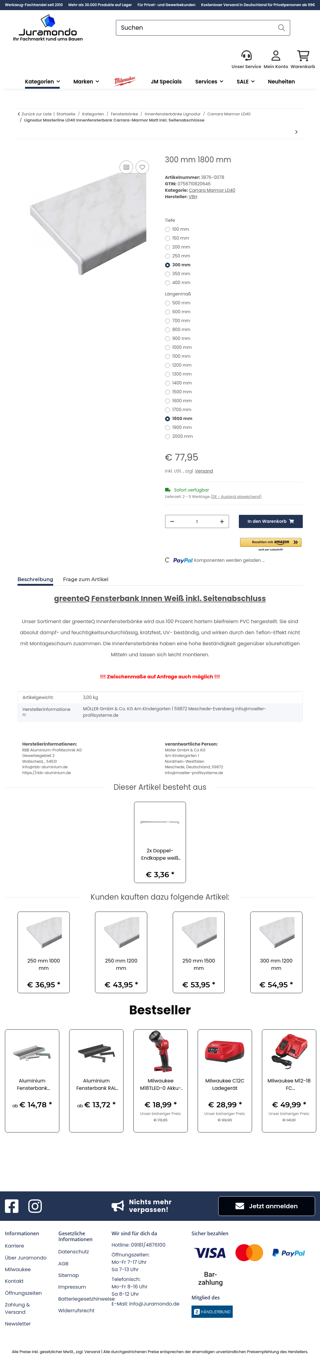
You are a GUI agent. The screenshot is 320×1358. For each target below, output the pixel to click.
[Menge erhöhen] (222, 521)
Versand (204, 471)
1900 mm (182, 427)
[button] (246, 60)
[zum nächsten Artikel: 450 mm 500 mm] (296, 132)
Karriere (14, 1245)
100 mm (180, 229)
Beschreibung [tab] (35, 579)
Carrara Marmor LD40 (212, 190)
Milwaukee (18, 1269)
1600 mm (182, 401)
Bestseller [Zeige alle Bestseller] (160, 1011)
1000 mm (182, 347)
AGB (63, 1263)
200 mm (181, 247)
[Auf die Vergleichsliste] (126, 167)
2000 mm (182, 436)
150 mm (180, 238)
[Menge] (197, 521)
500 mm (181, 303)
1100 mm (181, 356)
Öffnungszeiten (23, 1293)
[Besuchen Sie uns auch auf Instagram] (35, 1206)
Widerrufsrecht (76, 1310)
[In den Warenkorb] (22, 152)
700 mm (181, 321)
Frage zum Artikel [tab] (86, 579)
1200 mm (182, 365)
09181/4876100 (148, 1244)
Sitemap (68, 1275)
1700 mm (182, 410)
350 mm (181, 274)
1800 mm (182, 418)
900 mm (181, 338)
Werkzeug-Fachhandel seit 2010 (34, 4)
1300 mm (182, 374)
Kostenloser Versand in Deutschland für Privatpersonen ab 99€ (258, 4)
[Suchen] (194, 28)
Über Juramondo (25, 1257)
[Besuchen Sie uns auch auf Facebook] (11, 1206)
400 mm (181, 283)
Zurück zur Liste (37, 114)
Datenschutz (73, 1251)
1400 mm (182, 383)
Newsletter (18, 1323)
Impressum (72, 1286)
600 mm (181, 312)
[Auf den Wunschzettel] (142, 167)
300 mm (181, 265)
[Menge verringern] (172, 521)
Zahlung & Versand (17, 1308)
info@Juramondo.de (154, 1303)
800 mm (181, 329)
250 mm (181, 256)
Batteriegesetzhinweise (86, 1298)
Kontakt (14, 1281)
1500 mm (182, 392)
